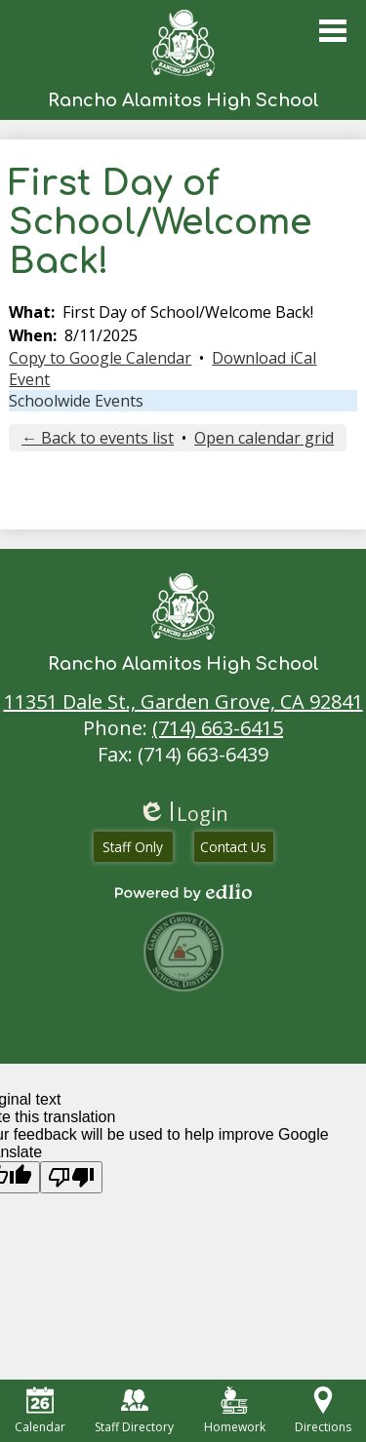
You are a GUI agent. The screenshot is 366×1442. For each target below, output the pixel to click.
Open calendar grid (264, 437)
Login (183, 813)
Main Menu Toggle (332, 30)
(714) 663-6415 (217, 728)
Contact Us (233, 847)
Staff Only (132, 847)
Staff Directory (134, 1410)
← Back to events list (97, 437)
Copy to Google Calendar (100, 358)
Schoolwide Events (76, 400)
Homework (234, 1410)
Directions (323, 1410)
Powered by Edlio (183, 892)
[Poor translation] (71, 1177)
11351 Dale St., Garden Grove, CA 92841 (183, 701)
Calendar (40, 1410)
